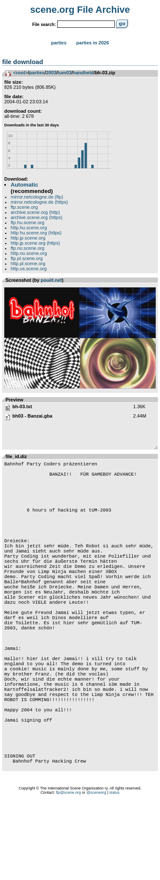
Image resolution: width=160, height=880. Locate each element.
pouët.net (51, 280)
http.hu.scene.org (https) (36, 232)
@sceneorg (96, 869)
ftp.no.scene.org (27, 248)
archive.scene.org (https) (36, 217)
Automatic (24, 184)
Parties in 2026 (92, 42)
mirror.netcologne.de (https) (39, 202)
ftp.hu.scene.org (27, 222)
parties (36, 72)
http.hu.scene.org (29, 227)
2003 (51, 72)
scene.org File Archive (80, 9)
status (114, 869)
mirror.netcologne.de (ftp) (37, 196)
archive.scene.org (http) (35, 212)
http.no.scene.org (29, 253)
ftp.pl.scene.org (27, 258)
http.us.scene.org (29, 268)
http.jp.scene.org (28, 237)
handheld (83, 72)
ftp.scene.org (24, 207)
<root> (20, 72)
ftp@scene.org (68, 869)
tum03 (64, 72)
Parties (59, 42)
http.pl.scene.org (28, 263)
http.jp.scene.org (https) (35, 243)
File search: (44, 24)
